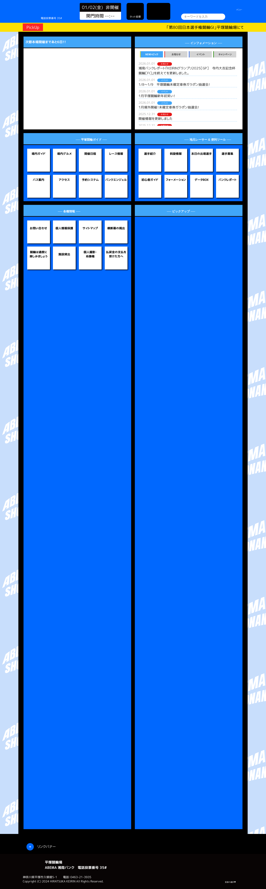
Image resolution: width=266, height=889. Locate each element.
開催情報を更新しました (155, 118)
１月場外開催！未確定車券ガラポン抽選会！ (169, 107)
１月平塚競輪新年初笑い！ (157, 96)
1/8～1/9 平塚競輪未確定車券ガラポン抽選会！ (174, 84)
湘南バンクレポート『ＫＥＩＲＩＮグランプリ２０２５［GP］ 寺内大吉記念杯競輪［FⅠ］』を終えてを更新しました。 (187, 70)
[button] (33, 85)
